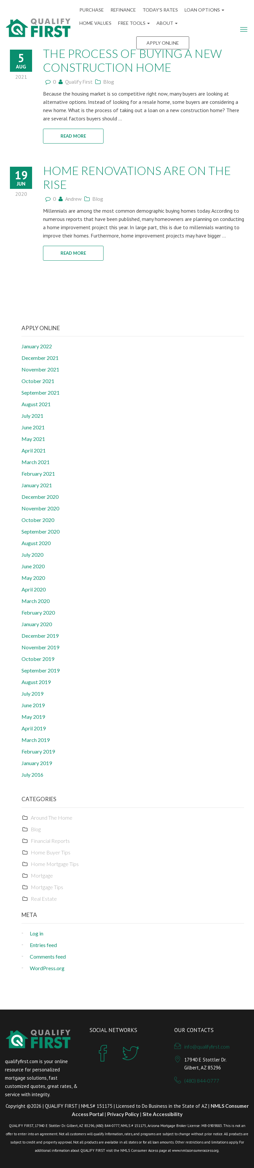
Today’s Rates (160, 10)
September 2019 (40, 670)
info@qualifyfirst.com (207, 1047)
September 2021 (40, 392)
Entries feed (43, 945)
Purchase (91, 10)
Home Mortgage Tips (55, 864)
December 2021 (40, 358)
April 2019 (33, 728)
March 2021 (35, 462)
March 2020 (35, 601)
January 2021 (36, 485)
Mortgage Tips (47, 887)
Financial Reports (50, 841)
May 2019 (33, 717)
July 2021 (32, 415)
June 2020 (33, 566)
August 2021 (36, 404)
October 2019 (37, 659)
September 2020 (40, 531)
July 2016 (32, 774)
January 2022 (36, 346)
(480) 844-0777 (201, 1081)
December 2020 (40, 497)
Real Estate (44, 898)
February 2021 (38, 473)
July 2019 (32, 693)
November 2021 (40, 369)
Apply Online (163, 43)
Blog (108, 81)
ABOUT (167, 23)
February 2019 (38, 751)
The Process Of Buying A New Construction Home (132, 60)
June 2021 (33, 427)
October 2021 (37, 381)
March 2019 (35, 740)
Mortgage (42, 875)
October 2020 (37, 520)
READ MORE (73, 136)
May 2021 (33, 439)
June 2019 (33, 705)
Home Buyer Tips (50, 852)
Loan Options (204, 10)
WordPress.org (47, 968)
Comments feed (48, 956)
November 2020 (40, 508)
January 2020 (36, 624)
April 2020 (33, 589)
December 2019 (40, 635)
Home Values (95, 23)
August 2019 (36, 682)
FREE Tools (134, 23)
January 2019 (36, 763)
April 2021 (33, 450)
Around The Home (51, 817)
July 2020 (32, 554)
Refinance (123, 10)
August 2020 (36, 543)
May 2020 (33, 578)
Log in (36, 933)
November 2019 (40, 647)
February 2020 (38, 612)
